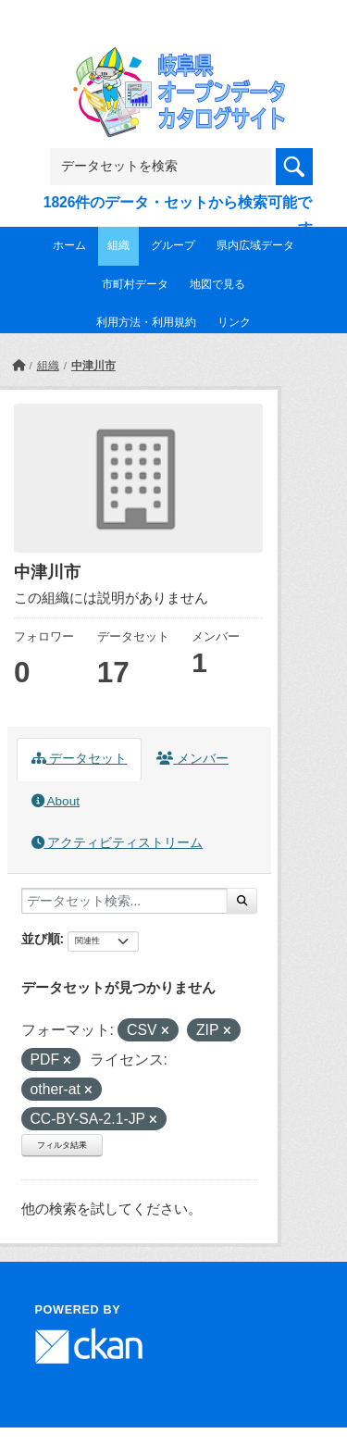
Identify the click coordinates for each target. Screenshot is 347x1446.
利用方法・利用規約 (146, 322)
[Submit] (242, 901)
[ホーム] (18, 365)
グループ (173, 245)
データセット (79, 759)
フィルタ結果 (62, 1145)
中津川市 (93, 365)
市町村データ (135, 284)
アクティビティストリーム (117, 843)
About (55, 801)
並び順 (40, 938)
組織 (118, 245)
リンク (234, 322)
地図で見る (217, 284)
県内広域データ (255, 245)
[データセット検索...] (124, 901)
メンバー (192, 759)
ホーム (69, 245)
